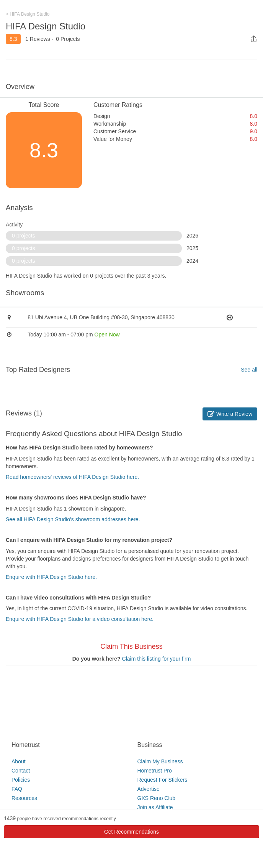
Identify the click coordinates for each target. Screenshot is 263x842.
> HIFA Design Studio (27, 14)
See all (249, 370)
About (18, 761)
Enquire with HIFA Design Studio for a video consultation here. (80, 619)
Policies (20, 780)
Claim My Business (160, 761)
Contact (20, 771)
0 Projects (68, 39)
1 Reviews (37, 39)
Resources (24, 798)
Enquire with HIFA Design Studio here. (51, 577)
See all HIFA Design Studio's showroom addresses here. (73, 519)
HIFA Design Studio (45, 26)
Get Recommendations (131, 832)
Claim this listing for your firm (156, 659)
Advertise (148, 789)
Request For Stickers (162, 780)
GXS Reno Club (156, 798)
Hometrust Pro (154, 771)
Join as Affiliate (155, 807)
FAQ (16, 789)
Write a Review (229, 414)
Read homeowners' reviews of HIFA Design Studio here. (72, 477)
